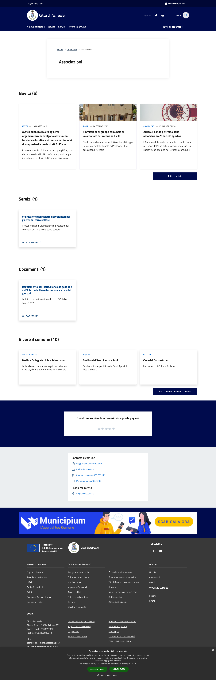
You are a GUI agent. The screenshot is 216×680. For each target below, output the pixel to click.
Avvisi (25, 126)
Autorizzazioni (115, 597)
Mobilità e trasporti (77, 607)
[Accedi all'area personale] (175, 3)
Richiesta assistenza (77, 636)
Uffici (29, 582)
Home (60, 49)
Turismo (71, 602)
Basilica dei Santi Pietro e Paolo (101, 360)
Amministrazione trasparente (122, 621)
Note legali (114, 631)
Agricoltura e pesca (117, 601)
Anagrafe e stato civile (78, 572)
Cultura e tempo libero (78, 577)
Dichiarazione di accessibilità (122, 636)
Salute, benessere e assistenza (123, 592)
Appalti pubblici (75, 592)
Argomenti (72, 49)
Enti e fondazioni (35, 587)
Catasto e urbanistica (78, 597)
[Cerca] (185, 15)
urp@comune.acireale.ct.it (45, 646)
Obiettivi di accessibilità (120, 641)
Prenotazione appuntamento (81, 621)
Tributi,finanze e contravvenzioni (124, 582)
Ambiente (113, 587)
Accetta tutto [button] (97, 669)
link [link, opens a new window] (134, 663)
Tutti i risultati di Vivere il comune (175, 391)
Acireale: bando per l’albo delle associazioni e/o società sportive (162, 134)
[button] (108, 675)
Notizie (152, 572)
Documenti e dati (35, 602)
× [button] (213, 650)
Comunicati (148, 126)
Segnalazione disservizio (79, 626)
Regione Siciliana (35, 3)
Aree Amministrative (37, 577)
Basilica (26, 354)
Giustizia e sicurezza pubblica (122, 577)
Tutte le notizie (175, 176)
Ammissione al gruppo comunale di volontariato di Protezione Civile (103, 134)
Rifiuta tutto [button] (119, 669)
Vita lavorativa (74, 582)
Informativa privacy (118, 626)
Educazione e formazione (120, 572)
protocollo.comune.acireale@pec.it (43, 642)
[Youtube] (161, 15)
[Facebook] (154, 15)
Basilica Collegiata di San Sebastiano (43, 360)
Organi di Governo (35, 572)
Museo (34, 354)
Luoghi (152, 595)
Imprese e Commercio (78, 587)
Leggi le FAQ (73, 631)
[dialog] (108, 663)
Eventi (152, 600)
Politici (30, 592)
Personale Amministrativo (39, 597)
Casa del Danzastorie (155, 360)
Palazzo (147, 354)
